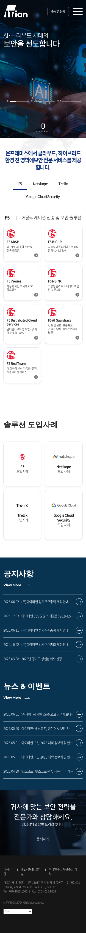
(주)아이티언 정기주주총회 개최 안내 (45, 601)
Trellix (63, 183)
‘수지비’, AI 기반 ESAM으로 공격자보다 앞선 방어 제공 (49, 714)
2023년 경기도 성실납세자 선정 (41, 658)
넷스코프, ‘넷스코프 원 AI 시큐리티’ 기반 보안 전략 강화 (49, 771)
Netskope (40, 183)
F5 (20, 183)
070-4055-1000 (18, 891)
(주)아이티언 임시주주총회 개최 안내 (45, 644)
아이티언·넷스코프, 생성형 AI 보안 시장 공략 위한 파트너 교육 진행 (49, 728)
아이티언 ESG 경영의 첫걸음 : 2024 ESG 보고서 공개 (49, 616)
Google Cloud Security (43, 196)
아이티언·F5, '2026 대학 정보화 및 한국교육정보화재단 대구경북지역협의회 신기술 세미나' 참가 (49, 742)
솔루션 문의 (58, 11)
